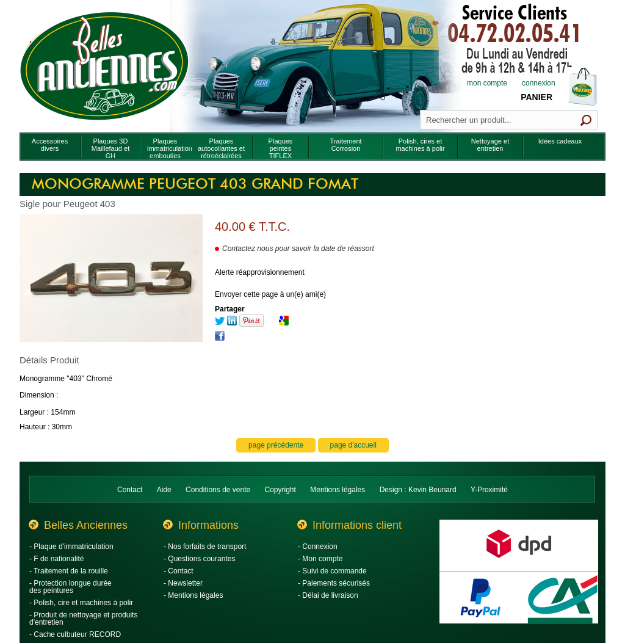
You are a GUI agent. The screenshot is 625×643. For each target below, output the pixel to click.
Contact (129, 489)
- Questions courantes (199, 558)
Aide (164, 489)
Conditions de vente (218, 489)
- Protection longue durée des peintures (70, 587)
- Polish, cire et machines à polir (81, 602)
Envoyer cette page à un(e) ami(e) (270, 294)
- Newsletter (183, 583)
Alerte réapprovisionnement (260, 272)
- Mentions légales (193, 595)
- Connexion (318, 546)
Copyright (280, 489)
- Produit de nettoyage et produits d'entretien (83, 619)
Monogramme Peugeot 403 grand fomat (195, 184)
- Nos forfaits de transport (205, 546)
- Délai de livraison (328, 595)
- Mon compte (320, 558)
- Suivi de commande (332, 571)
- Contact (178, 571)
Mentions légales (337, 489)
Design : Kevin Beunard (418, 489)
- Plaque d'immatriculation (71, 546)
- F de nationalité (56, 558)
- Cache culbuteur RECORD (75, 634)
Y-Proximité (489, 489)
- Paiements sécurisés (334, 583)
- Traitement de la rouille (68, 571)
